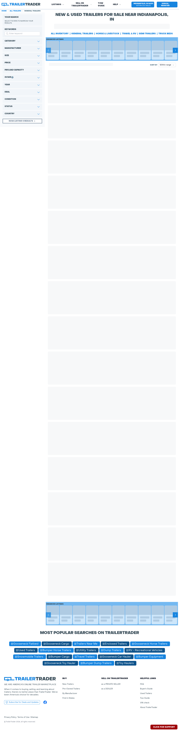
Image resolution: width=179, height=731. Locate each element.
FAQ (142, 684)
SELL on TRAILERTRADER (81, 4)
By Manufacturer (69, 693)
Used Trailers (146, 693)
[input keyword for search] (22, 34)
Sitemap (34, 717)
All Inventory (60, 33)
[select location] (142, 4)
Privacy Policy (10, 717)
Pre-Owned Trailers (71, 689)
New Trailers (68, 684)
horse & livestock (107, 33)
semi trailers (147, 33)
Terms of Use (23, 717)
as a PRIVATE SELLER (110, 684)
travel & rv (129, 33)
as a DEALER (107, 689)
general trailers (82, 33)
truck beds (165, 33)
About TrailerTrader (148, 707)
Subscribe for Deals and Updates (22, 702)
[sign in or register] (167, 4)
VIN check (144, 703)
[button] (142, 4)
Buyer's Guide (146, 689)
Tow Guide (101, 4)
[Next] (175, 50)
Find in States (68, 698)
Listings (58, 4)
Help (117, 4)
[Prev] (48, 50)
